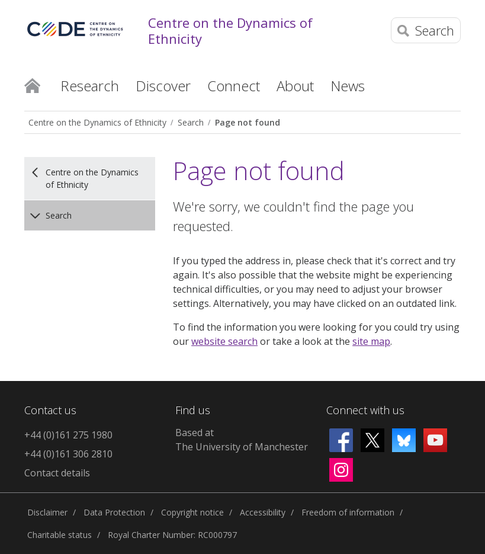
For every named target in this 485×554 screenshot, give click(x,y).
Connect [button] (233, 85)
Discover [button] (163, 85)
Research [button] (89, 85)
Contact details (57, 472)
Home (32, 85)
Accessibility (262, 512)
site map (371, 341)
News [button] (347, 85)
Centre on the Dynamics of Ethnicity (230, 30)
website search (224, 341)
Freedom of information (347, 512)
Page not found (247, 122)
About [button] (295, 85)
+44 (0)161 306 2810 (68, 453)
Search (191, 122)
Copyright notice (192, 512)
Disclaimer (47, 512)
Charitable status (59, 534)
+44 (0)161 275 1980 (68, 434)
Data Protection (114, 512)
